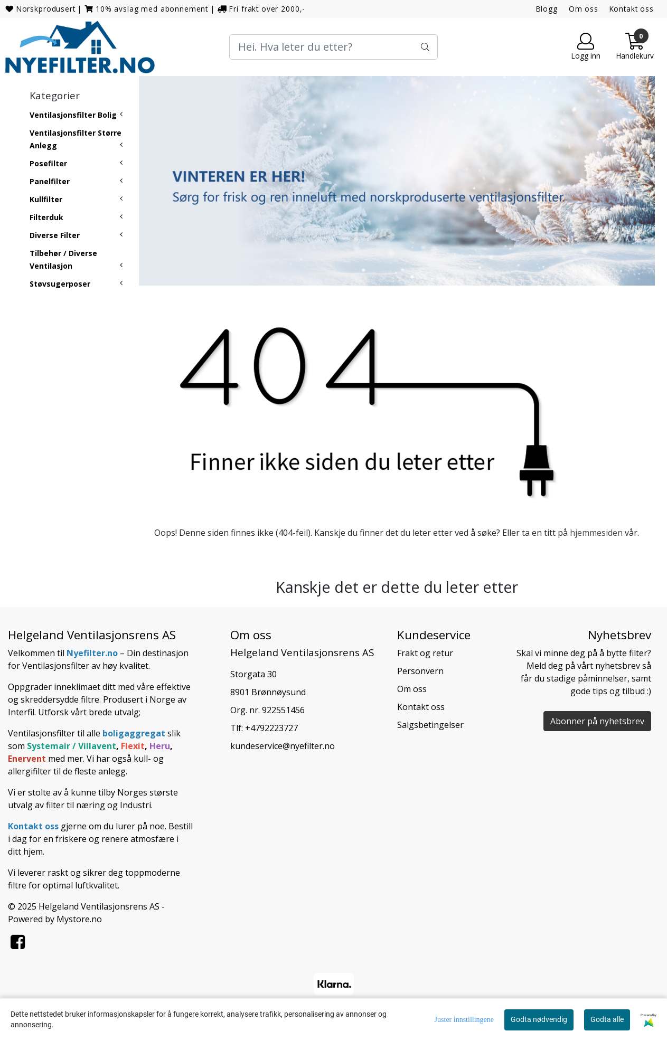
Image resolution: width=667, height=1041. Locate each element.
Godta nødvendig (539, 1019)
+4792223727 (271, 728)
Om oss (583, 9)
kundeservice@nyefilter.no (282, 746)
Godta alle (607, 1019)
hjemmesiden (596, 532)
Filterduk (46, 217)
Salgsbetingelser (430, 725)
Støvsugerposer (60, 284)
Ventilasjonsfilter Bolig (73, 115)
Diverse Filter (55, 235)
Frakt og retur (425, 653)
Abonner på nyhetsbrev (597, 721)
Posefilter (48, 163)
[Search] (333, 47)
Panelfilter (50, 181)
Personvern (420, 671)
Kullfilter (46, 199)
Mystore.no (79, 919)
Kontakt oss (631, 9)
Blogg (547, 9)
